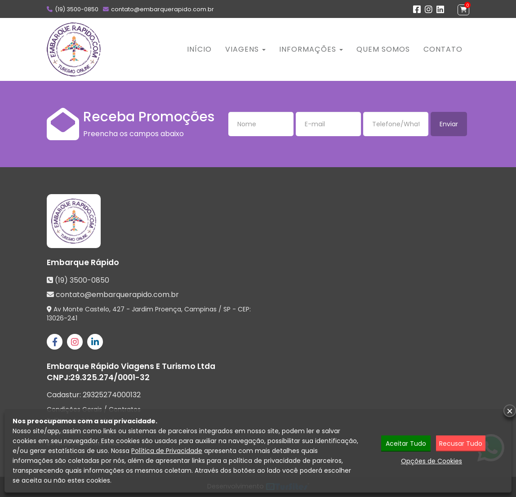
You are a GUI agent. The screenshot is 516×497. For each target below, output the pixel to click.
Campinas (200, 309)
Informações (311, 49)
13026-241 (62, 318)
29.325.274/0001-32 (110, 377)
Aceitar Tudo (406, 443)
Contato (443, 49)
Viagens (245, 49)
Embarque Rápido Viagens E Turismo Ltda (131, 366)
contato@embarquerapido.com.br (162, 9)
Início (199, 49)
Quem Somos (383, 49)
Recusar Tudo (460, 443)
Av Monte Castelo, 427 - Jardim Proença (117, 309)
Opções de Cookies (431, 461)
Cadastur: (94, 395)
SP (227, 309)
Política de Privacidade (166, 450)
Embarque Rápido (83, 262)
